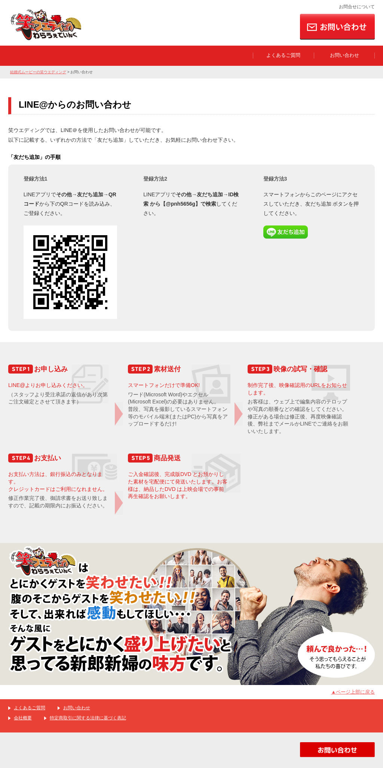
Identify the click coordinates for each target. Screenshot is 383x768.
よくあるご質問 (283, 55)
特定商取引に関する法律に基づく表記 (88, 718)
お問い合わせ (344, 55)
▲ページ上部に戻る (353, 692)
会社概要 (23, 718)
